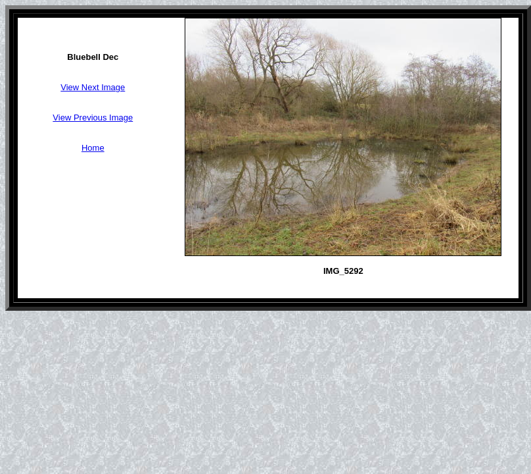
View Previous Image (93, 117)
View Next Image (92, 87)
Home (92, 148)
